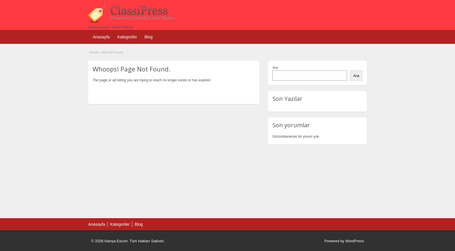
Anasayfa (101, 37)
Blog (149, 37)
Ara (275, 68)
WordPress (354, 241)
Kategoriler (127, 37)
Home (94, 52)
